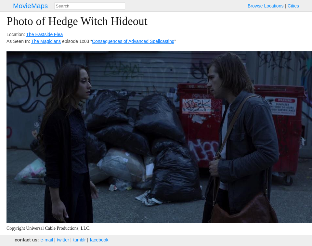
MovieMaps (30, 5)
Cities (293, 5)
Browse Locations (266, 5)
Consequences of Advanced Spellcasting (133, 41)
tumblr (79, 239)
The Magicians (46, 41)
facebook (99, 239)
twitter (63, 239)
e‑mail (47, 239)
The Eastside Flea (44, 34)
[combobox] (89, 6)
